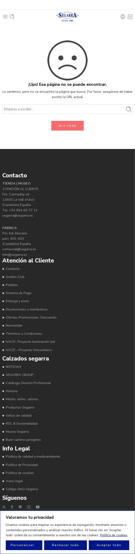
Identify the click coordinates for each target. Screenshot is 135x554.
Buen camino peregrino (23, 439)
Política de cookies (113, 535)
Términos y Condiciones (24, 333)
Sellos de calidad (18, 415)
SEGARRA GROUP (20, 374)
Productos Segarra (20, 407)
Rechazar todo (65, 545)
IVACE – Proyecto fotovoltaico (29, 350)
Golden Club (15, 276)
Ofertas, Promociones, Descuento (31, 317)
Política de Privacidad (22, 464)
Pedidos (12, 285)
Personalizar (22, 545)
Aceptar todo (109, 545)
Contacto (13, 268)
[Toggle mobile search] (12, 16)
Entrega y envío (17, 301)
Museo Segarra (17, 431)
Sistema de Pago (19, 293)
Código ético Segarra (22, 489)
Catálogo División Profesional (28, 383)
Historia (11, 391)
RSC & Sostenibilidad (21, 423)
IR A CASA (67, 126)
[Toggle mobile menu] (5, 16)
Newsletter (14, 325)
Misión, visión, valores (22, 399)
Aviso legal (14, 481)
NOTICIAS (13, 366)
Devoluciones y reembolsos (27, 309)
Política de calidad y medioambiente (33, 456)
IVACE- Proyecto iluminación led (30, 341)
